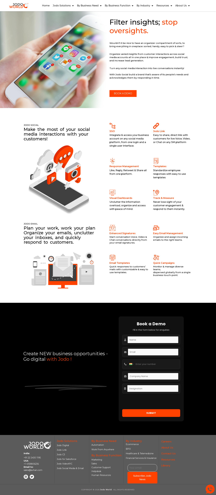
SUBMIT (151, 413)
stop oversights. (143, 26)
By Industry (145, 5)
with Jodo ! (58, 359)
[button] (123, 93)
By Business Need (89, 5)
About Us (182, 5)
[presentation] (144, 401)
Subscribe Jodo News (142, 477)
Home (46, 5)
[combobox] (131, 364)
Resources (164, 5)
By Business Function (119, 5)
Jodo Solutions (63, 5)
